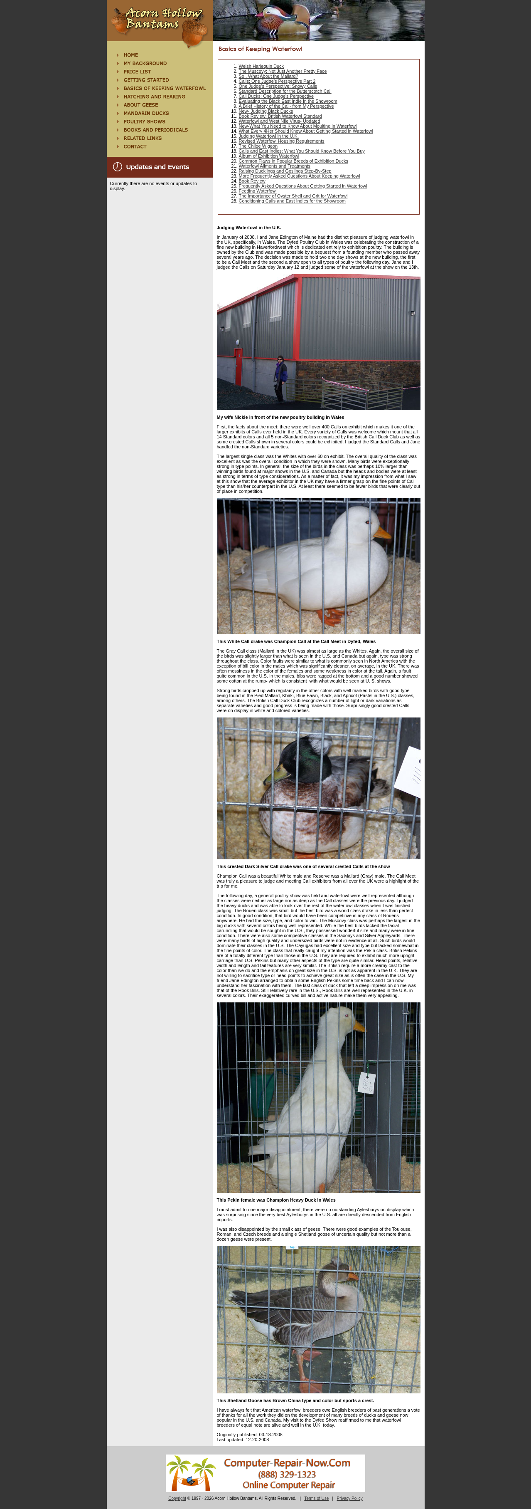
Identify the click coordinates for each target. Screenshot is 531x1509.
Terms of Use (316, 1498)
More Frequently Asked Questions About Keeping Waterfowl (299, 175)
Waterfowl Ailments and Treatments (275, 165)
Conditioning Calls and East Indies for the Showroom (292, 200)
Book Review (252, 180)
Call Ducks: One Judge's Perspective (276, 96)
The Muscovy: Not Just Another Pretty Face (283, 71)
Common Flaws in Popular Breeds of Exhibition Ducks (294, 160)
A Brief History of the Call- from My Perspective (286, 106)
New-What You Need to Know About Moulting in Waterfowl (298, 126)
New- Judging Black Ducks (266, 111)
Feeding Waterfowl (258, 190)
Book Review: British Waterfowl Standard (280, 116)
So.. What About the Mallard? (268, 76)
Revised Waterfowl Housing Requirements (281, 141)
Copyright (177, 1498)
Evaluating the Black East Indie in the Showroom (288, 101)
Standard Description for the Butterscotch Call (285, 91)
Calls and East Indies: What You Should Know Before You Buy (302, 150)
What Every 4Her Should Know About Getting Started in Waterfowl (306, 131)
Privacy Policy (350, 1498)
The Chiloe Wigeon (258, 145)
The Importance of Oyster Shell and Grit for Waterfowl (293, 195)
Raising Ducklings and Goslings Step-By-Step (285, 170)
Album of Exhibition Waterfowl (269, 155)
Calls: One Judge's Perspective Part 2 (277, 81)
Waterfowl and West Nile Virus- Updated (279, 121)
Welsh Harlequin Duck (261, 66)
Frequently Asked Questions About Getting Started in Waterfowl (303, 185)
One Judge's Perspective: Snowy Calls (278, 86)
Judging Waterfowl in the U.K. (269, 136)
